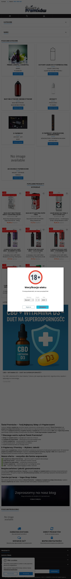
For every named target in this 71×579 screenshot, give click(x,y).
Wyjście (28, 307)
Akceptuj (42, 307)
